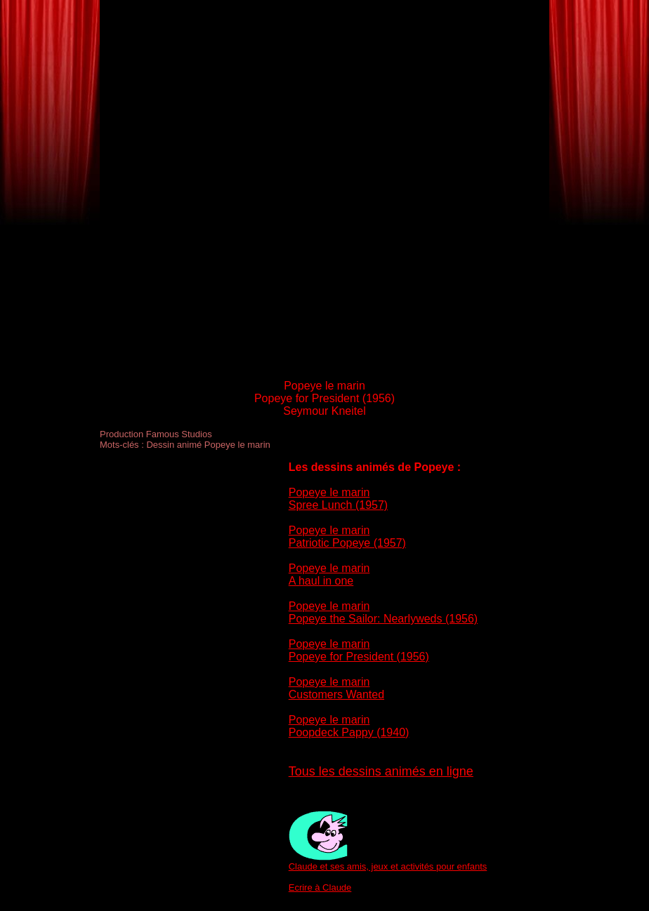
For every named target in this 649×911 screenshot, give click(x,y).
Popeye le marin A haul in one (329, 574)
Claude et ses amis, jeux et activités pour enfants (388, 866)
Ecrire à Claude (320, 887)
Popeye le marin (329, 492)
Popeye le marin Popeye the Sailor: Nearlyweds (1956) (383, 612)
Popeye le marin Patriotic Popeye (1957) (347, 536)
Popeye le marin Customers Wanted (336, 688)
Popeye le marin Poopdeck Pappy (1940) (349, 726)
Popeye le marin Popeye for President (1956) (359, 650)
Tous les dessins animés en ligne (381, 771)
